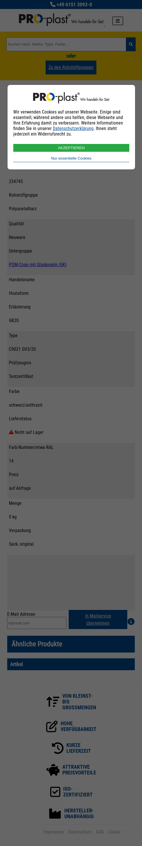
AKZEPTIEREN (71, 148)
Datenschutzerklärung (73, 128)
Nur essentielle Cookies (71, 158)
